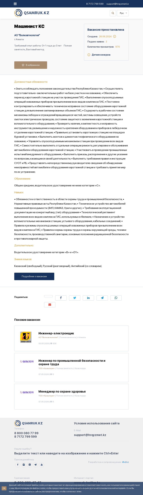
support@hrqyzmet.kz (118, 3)
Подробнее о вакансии (34, 276)
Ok (4, 488)
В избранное (31, 65)
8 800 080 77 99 (26, 433)
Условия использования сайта (97, 423)
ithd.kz (125, 462)
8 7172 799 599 (95, 3)
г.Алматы (19, 39)
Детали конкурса (98, 54)
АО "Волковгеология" (27, 35)
